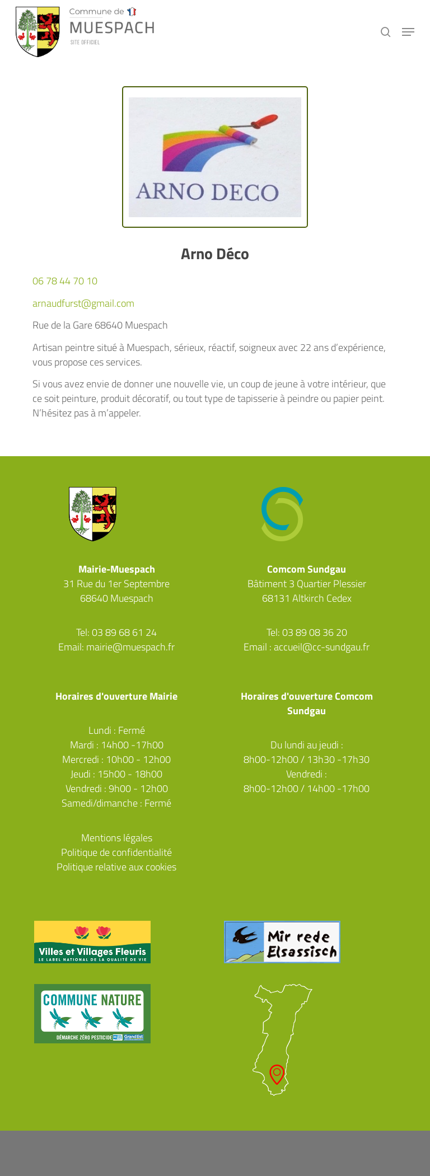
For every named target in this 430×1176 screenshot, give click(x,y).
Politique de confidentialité (116, 852)
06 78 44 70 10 (64, 280)
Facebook (116, 661)
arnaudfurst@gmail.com (83, 303)
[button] (408, 32)
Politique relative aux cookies (116, 866)
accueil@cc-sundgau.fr (322, 646)
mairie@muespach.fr (130, 646)
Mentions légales (116, 837)
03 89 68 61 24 (124, 632)
